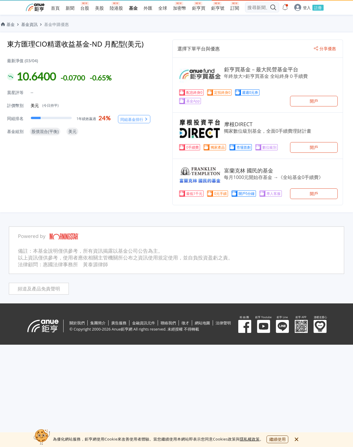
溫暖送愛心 (320, 326)
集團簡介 (98, 323)
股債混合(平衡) (45, 131)
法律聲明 (223, 323)
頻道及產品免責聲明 (39, 288)
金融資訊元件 (143, 323)
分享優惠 (325, 48)
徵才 (185, 323)
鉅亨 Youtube (263, 326)
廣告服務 (118, 323)
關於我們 (77, 323)
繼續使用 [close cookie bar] (277, 439)
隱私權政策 (250, 439)
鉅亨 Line (282, 326)
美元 (45, 105)
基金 (7, 24)
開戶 (314, 101)
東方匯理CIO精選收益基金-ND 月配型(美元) (75, 44)
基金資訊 (29, 24)
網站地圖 (202, 323)
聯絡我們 (168, 323)
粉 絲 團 (244, 326)
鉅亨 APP (301, 326)
